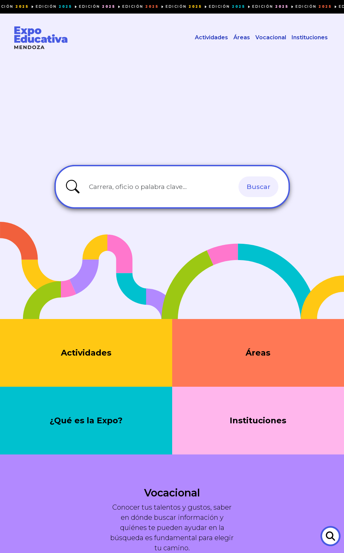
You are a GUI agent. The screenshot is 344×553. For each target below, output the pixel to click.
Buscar (258, 187)
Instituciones (310, 37)
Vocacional (270, 37)
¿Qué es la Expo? (86, 420)
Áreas (241, 37)
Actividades (211, 37)
